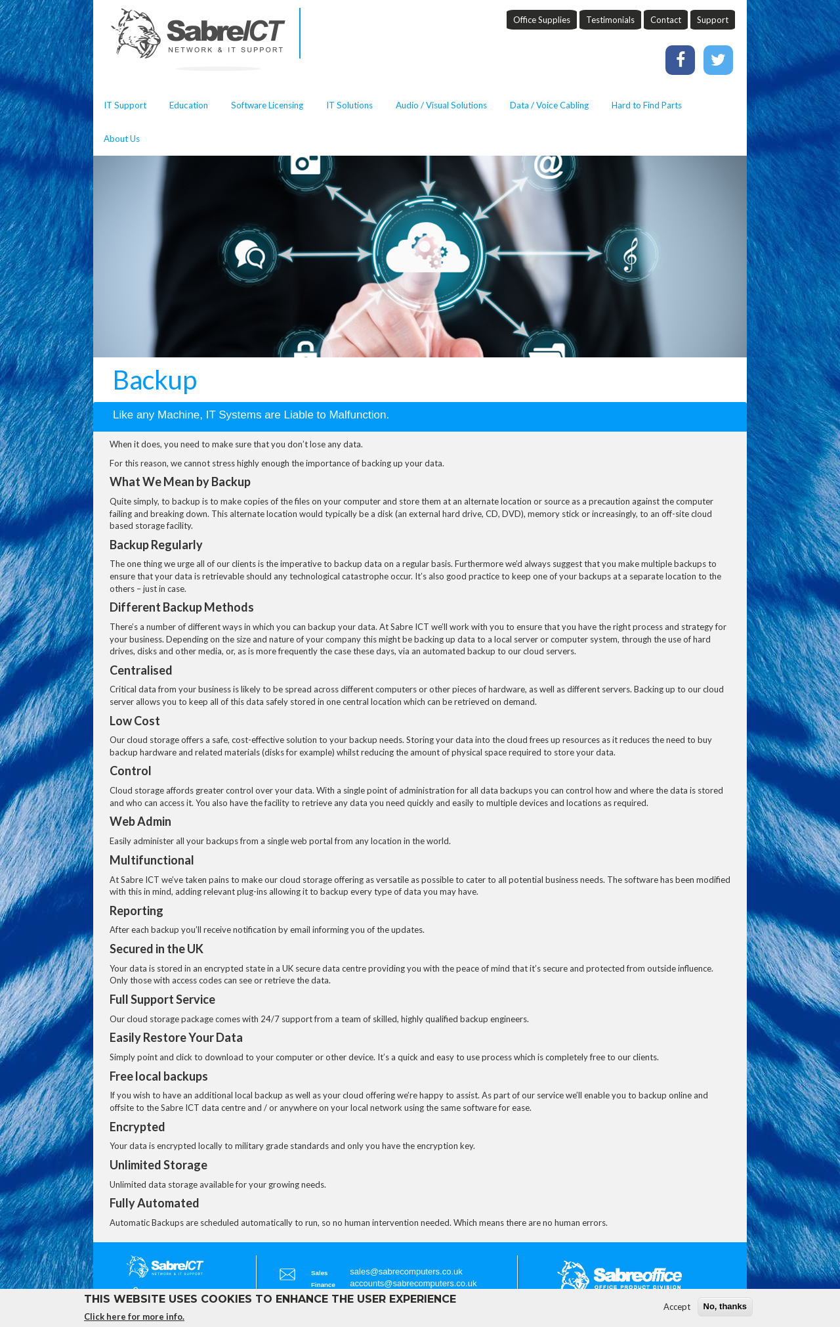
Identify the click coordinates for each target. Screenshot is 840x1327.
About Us (122, 138)
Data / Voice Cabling (549, 105)
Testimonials (610, 19)
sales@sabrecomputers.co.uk (406, 1271)
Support (712, 19)
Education (188, 105)
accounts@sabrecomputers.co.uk (413, 1283)
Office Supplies (541, 19)
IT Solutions (349, 105)
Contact (665, 19)
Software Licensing (267, 105)
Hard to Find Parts (647, 105)
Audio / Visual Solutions (441, 105)
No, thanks (725, 1310)
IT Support (125, 105)
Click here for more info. (134, 1319)
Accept (676, 1310)
